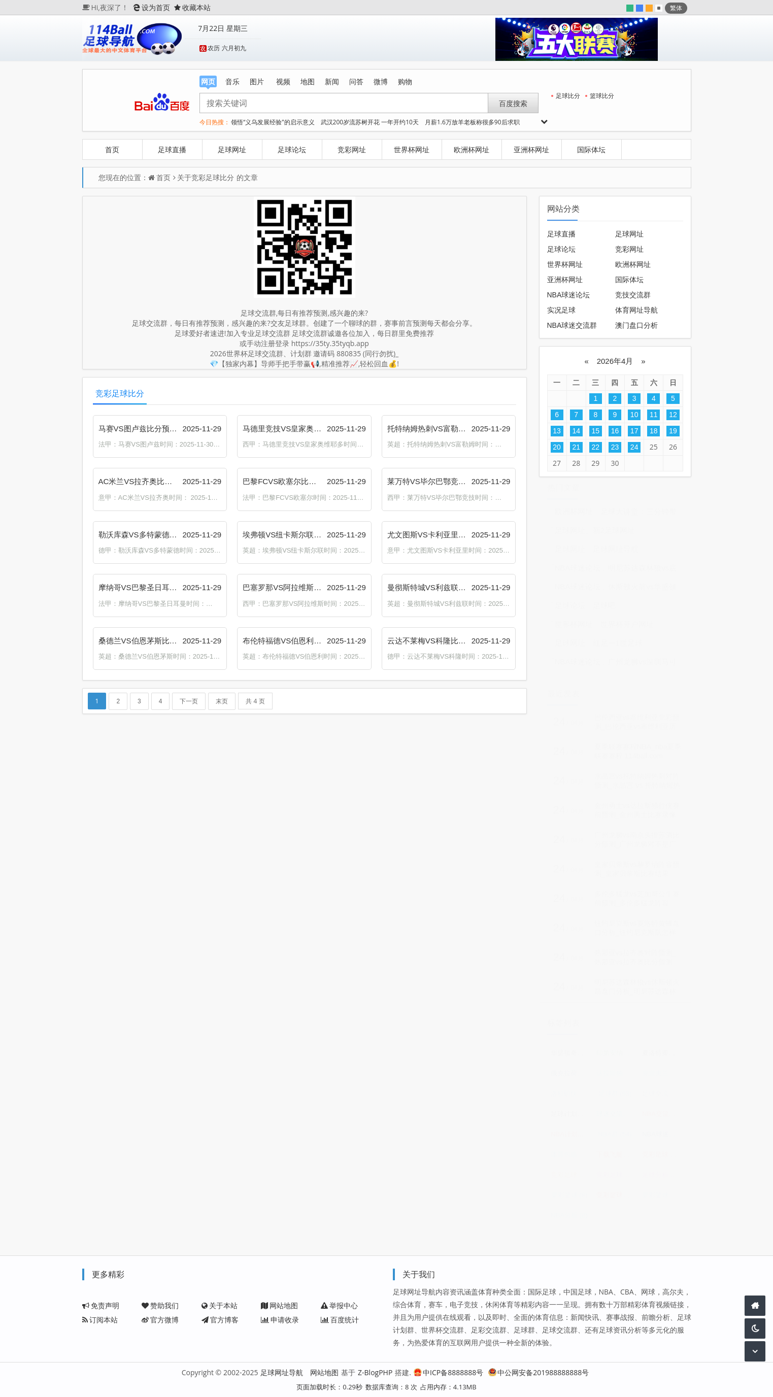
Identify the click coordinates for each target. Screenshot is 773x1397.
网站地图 (279, 1305)
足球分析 (662, 1179)
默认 (658, 8)
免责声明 (100, 1305)
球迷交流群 (616, 1118)
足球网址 (232, 149)
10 (634, 415)
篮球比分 (599, 95)
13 (557, 431)
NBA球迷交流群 (572, 325)
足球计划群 (571, 1118)
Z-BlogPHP (375, 1372)
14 (576, 431)
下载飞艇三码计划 (616, 1159)
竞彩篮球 (569, 1200)
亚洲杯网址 (531, 149)
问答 (356, 81)
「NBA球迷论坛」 (578, 572)
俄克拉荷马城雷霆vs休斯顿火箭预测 (571, 1078)
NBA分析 (569, 1220)
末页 (222, 701)
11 (654, 415)
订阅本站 (100, 1319)
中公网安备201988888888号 (538, 1372)
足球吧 (604, 610)
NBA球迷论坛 (568, 295)
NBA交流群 (662, 1118)
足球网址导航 (615, 554)
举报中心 (339, 1305)
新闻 (332, 81)
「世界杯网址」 (573, 629)
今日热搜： (214, 122)
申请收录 (280, 1319)
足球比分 (565, 95)
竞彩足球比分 (212, 177)
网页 (208, 82)
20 (557, 447)
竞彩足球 (662, 1159)
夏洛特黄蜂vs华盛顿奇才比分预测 (662, 1058)
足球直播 (172, 149)
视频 (283, 81)
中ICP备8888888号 (448, 1372)
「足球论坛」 (570, 610)
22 (596, 447)
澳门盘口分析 (636, 325)
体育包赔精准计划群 (571, 1159)
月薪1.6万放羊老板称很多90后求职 (472, 122)
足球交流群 (662, 1098)
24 (634, 447)
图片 (257, 81)
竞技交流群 (633, 295)
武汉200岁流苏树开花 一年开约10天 (370, 122)
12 (673, 415)
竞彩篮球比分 (662, 1200)
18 (654, 431)
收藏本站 (192, 7)
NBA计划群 (571, 1139)
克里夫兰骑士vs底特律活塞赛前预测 (662, 1078)
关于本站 (219, 1305)
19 (673, 431)
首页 (112, 149)
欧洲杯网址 (471, 149)
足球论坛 (292, 149)
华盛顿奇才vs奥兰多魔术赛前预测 (571, 1058)
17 (634, 431)
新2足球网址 (614, 535)
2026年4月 (614, 361)
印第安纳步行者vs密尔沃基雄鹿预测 (616, 1058)
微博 (381, 81)
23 (615, 447)
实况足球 (561, 310)
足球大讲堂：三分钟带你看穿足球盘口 (665, 516)
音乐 (232, 81)
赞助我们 (160, 1305)
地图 (307, 81)
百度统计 (340, 1319)
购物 (405, 81)
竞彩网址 (352, 149)
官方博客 (220, 1319)
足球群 (615, 1098)
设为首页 (151, 7)
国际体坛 (591, 149)
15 (596, 431)
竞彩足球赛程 (571, 1179)
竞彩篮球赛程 (616, 1200)
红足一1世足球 (618, 647)
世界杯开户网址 (627, 629)
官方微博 (160, 1319)
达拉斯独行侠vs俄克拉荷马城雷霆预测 (616, 1078)
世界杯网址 (411, 149)
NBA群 (614, 1139)
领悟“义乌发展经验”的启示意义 (272, 122)
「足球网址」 (570, 535)
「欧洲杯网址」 (573, 516)
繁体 (676, 8)
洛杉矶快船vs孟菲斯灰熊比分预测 (571, 1098)
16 (615, 431)
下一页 (189, 701)
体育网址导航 (636, 310)
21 (576, 447)
